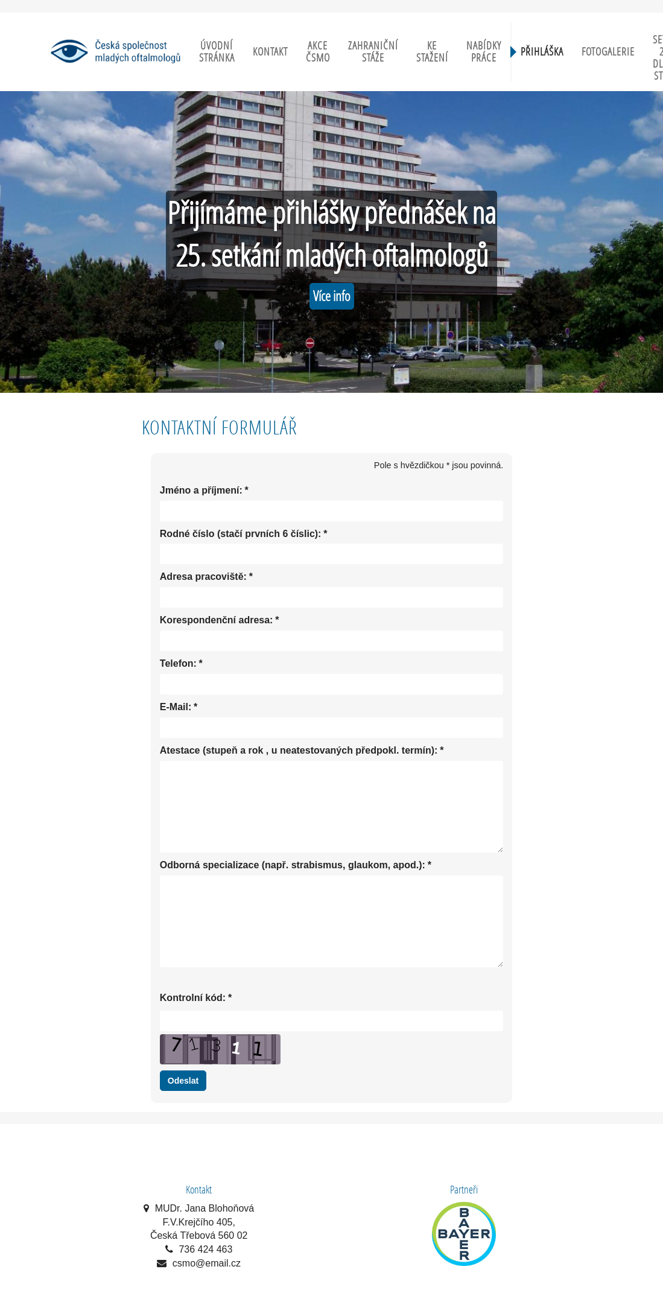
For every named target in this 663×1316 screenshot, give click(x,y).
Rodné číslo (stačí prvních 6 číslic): (241, 534)
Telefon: (178, 664)
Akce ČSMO (318, 52)
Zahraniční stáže (373, 52)
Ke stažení (432, 52)
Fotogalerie (608, 52)
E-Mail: (175, 707)
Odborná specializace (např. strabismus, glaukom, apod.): (292, 866)
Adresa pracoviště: (203, 577)
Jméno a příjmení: (201, 491)
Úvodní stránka (217, 52)
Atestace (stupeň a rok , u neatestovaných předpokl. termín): (299, 751)
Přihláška (542, 52)
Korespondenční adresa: (216, 621)
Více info (332, 296)
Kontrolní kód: (193, 998)
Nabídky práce (483, 52)
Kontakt (270, 52)
